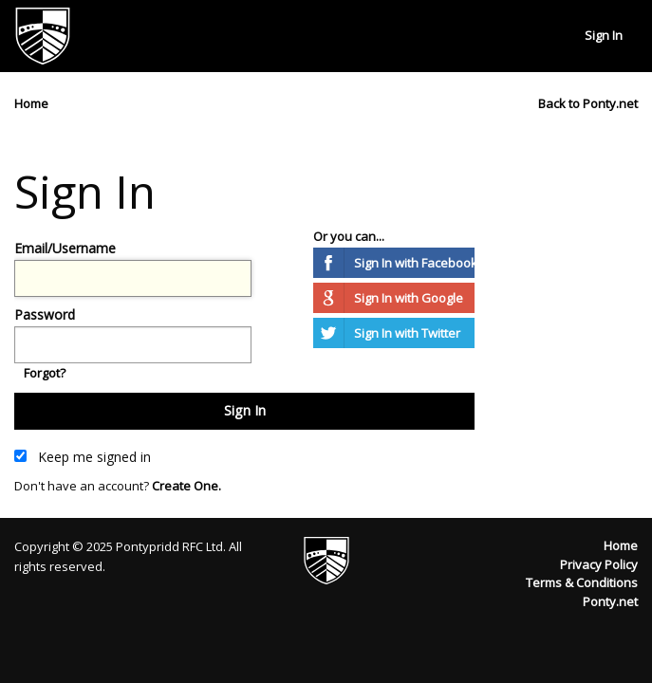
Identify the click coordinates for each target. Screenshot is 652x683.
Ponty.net (610, 601)
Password (44, 314)
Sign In (604, 35)
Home (621, 545)
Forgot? (44, 372)
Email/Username (65, 248)
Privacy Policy (599, 564)
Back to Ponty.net (588, 103)
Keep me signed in (82, 457)
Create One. (186, 485)
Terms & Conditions (582, 582)
